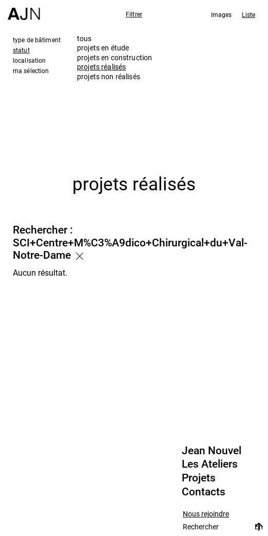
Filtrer (134, 14)
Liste (248, 14)
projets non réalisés (108, 76)
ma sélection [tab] (31, 70)
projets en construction (114, 57)
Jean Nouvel (211, 450)
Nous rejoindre (206, 514)
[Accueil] (24, 10)
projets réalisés (101, 67)
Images (221, 14)
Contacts (203, 491)
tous (84, 38)
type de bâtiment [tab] (37, 39)
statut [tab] (21, 50)
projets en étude (103, 47)
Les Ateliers (210, 464)
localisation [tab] (29, 60)
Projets (199, 478)
